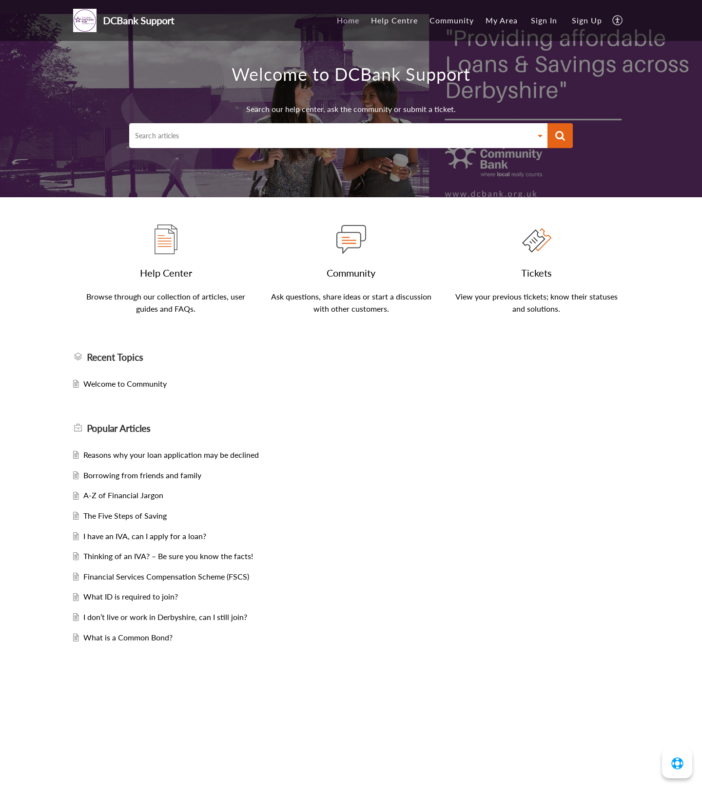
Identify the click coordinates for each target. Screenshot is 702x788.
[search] (330, 135)
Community (451, 20)
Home (348, 20)
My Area (502, 20)
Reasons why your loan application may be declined (171, 454)
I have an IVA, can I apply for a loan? (144, 536)
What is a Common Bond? (128, 637)
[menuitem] (348, 20)
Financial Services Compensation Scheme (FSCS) (166, 576)
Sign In (544, 20)
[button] (618, 20)
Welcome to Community (125, 383)
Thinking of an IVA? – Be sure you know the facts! (168, 556)
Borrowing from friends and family (142, 475)
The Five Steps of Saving (125, 515)
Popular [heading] (118, 428)
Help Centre (394, 20)
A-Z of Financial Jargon (123, 495)
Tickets (536, 273)
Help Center (166, 273)
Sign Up (587, 20)
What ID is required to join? (130, 596)
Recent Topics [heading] (115, 357)
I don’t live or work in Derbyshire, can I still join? (165, 616)
